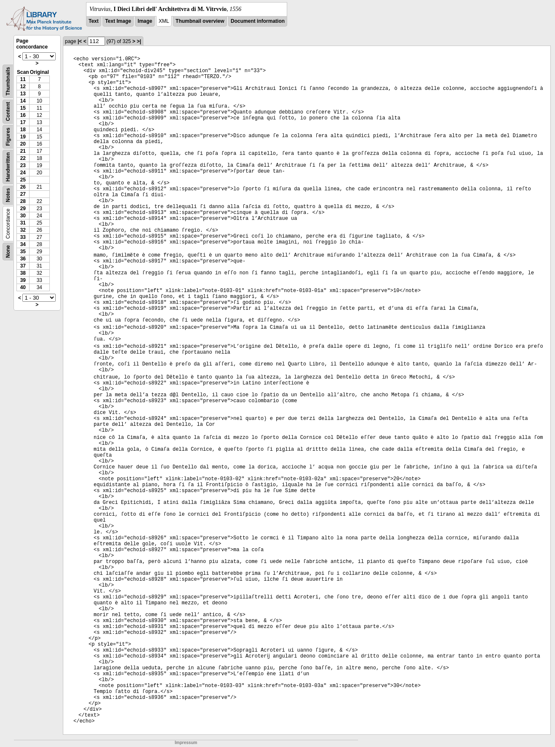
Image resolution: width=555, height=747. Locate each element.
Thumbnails (8, 81)
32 (23, 230)
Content (8, 111)
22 (23, 158)
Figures (8, 136)
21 (23, 151)
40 (23, 287)
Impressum (186, 742)
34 (23, 244)
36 (23, 259)
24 (23, 173)
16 (23, 115)
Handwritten (8, 166)
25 (23, 180)
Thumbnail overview (199, 21)
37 (23, 266)
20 (23, 144)
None (8, 251)
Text (94, 21)
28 (23, 201)
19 (23, 137)
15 (23, 108)
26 (23, 187)
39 (23, 280)
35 (23, 251)
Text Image (118, 21)
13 (23, 94)
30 (23, 216)
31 (23, 223)
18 (23, 130)
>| (139, 41)
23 (23, 165)
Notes (8, 195)
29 (23, 208)
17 (23, 122)
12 (23, 86)
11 (23, 79)
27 (23, 194)
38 (23, 273)
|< (80, 41)
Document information (258, 21)
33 (23, 237)
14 (23, 101)
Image (144, 21)
